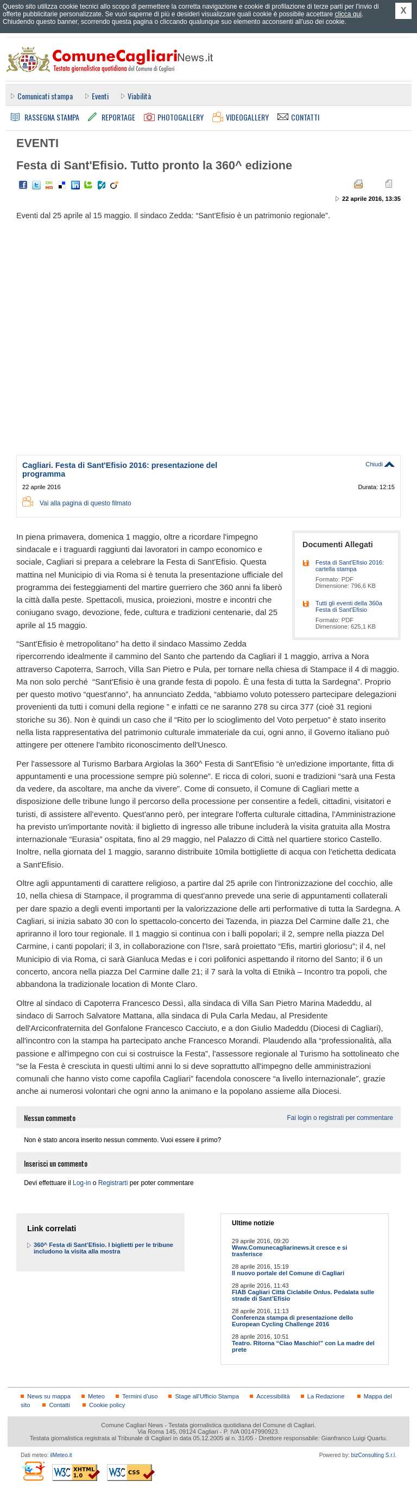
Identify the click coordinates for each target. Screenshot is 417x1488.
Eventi (100, 96)
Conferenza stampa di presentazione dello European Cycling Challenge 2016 (292, 1320)
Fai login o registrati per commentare (340, 1118)
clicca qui (347, 14)
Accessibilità (272, 1396)
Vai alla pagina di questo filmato (85, 503)
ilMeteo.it (61, 1455)
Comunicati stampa (45, 96)
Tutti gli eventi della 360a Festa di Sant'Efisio (348, 606)
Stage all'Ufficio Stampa (207, 1396)
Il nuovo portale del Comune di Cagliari (288, 1273)
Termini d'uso (139, 1396)
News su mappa (49, 1396)
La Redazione (326, 1396)
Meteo (96, 1396)
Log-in (82, 1183)
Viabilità (139, 96)
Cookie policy (107, 1405)
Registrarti (113, 1183)
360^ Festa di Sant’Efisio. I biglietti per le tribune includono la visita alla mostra (103, 1248)
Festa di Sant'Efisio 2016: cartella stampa (349, 565)
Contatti (59, 1405)
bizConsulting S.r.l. (373, 1455)
